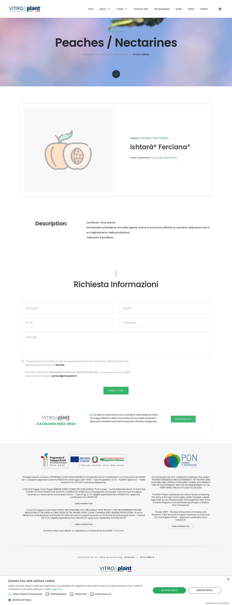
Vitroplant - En (90, 54)
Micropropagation (162, 9)
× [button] (228, 579)
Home (90, 9)
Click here (118, 534)
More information (83, 507)
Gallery (191, 9)
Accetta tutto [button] (169, 590)
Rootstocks (122, 54)
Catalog (122, 9)
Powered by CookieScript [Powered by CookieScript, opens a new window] (217, 603)
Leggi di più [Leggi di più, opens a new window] (57, 589)
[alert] (116, 590)
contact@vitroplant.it (64, 373)
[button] (77, 600)
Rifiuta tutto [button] (204, 590)
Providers (147, 560)
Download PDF (182, 420)
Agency (104, 9)
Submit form (116, 388)
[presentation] (185, 363)
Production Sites (141, 9)
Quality (179, 9)
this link (59, 362)
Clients (129, 560)
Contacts (204, 9)
